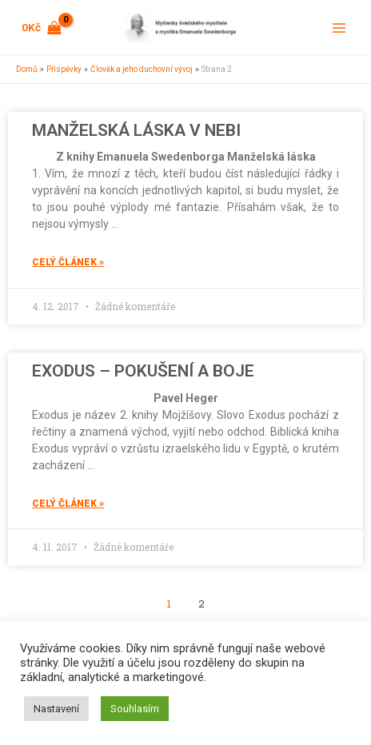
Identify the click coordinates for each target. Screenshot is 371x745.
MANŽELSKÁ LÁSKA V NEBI (136, 130)
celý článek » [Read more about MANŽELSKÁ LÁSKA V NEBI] (68, 262)
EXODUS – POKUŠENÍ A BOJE (143, 370)
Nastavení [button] (56, 709)
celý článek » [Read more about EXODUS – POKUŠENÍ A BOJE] (68, 503)
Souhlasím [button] (134, 709)
